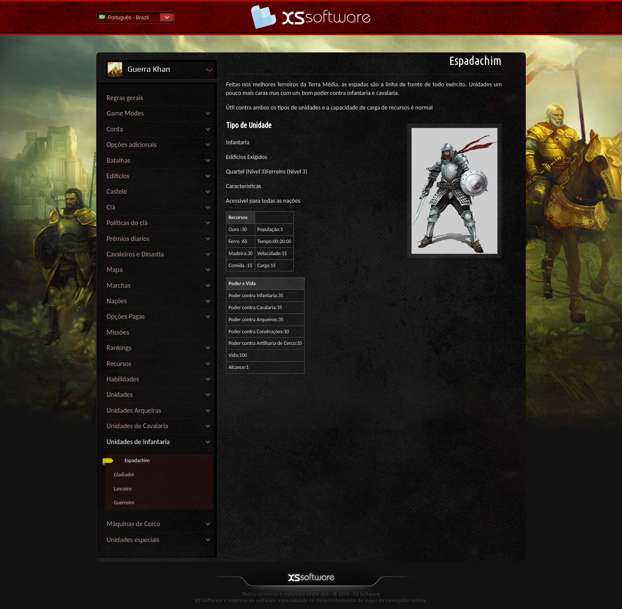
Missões (118, 332)
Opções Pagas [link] (126, 316)
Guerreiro (124, 502)
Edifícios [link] (118, 176)
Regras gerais (125, 98)
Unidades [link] (120, 394)
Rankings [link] (119, 348)
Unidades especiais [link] (133, 540)
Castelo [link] (117, 191)
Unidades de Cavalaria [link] (137, 426)
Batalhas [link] (118, 160)
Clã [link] (111, 207)
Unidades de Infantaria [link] (138, 442)
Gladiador (124, 475)
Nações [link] (117, 301)
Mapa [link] (114, 269)
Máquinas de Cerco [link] (133, 524)
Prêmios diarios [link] (128, 238)
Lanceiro (122, 489)
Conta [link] (115, 129)
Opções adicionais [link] (132, 144)
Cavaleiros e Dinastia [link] (135, 254)
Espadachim (137, 460)
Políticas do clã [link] (127, 223)
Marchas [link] (119, 285)
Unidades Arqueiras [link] (134, 410)
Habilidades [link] (123, 379)
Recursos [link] (119, 363)
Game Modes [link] (125, 113)
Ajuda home (311, 17)
